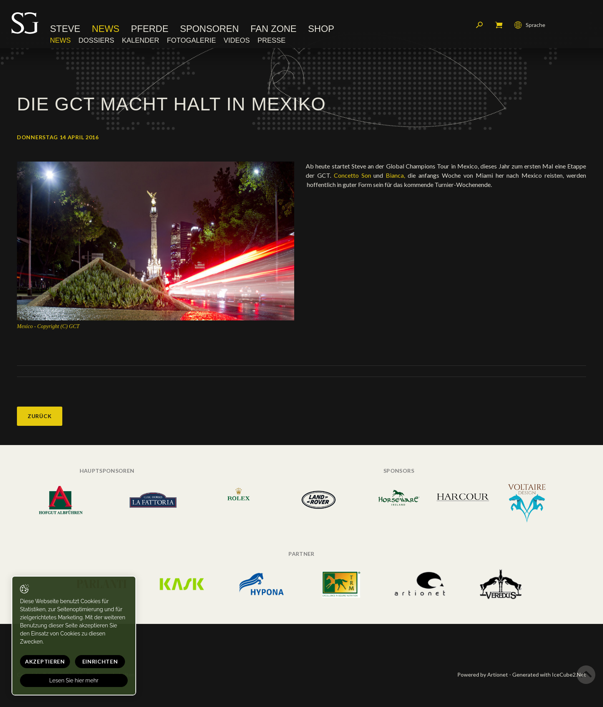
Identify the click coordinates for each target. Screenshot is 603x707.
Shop (321, 28)
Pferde (149, 28)
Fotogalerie (191, 40)
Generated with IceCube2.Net (549, 674)
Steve (65, 28)
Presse (271, 40)
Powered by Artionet (482, 674)
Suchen (479, 25)
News (106, 28)
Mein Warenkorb (499, 25)
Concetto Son (354, 175)
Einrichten (100, 661)
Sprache (529, 25)
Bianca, (397, 175)
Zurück (40, 416)
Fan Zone (273, 28)
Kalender (140, 40)
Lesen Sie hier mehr (73, 680)
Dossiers (96, 40)
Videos (236, 40)
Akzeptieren (45, 661)
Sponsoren (209, 28)
